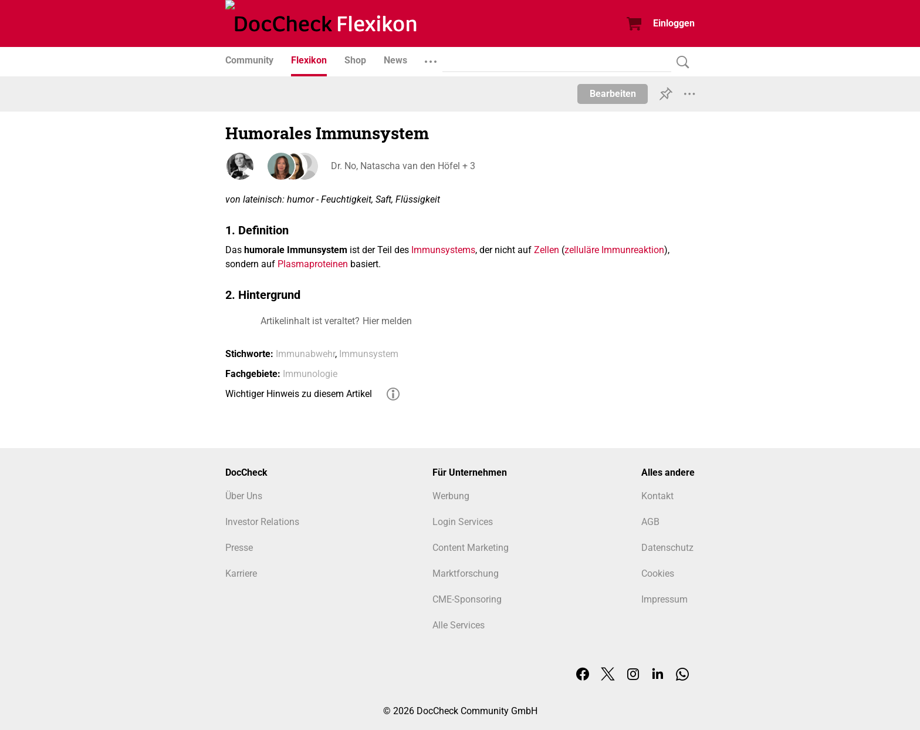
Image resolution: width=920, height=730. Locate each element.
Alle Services (458, 625)
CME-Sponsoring (467, 599)
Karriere (241, 573)
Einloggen (674, 23)
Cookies (657, 573)
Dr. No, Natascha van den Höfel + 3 (403, 165)
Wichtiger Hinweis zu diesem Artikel (298, 393)
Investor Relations (262, 521)
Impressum (664, 599)
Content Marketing (470, 547)
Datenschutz (667, 547)
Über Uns (243, 496)
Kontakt (657, 496)
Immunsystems (443, 249)
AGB (650, 521)
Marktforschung (465, 573)
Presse (239, 547)
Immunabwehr (305, 353)
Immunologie (310, 373)
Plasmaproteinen (313, 264)
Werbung (450, 496)
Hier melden (387, 321)
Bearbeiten (613, 93)
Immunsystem (368, 353)
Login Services (462, 521)
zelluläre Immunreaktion (614, 249)
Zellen (546, 249)
